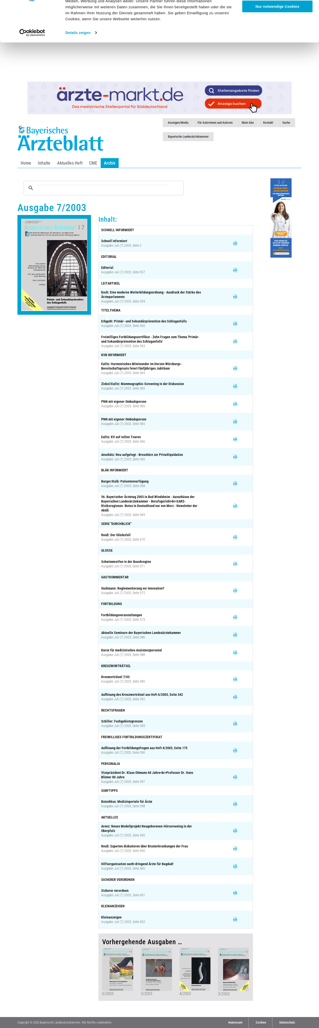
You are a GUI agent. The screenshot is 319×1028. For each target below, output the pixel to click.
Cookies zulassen (277, 12)
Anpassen (278, 27)
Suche (286, 122)
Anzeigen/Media (178, 122)
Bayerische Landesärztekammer (188, 136)
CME (93, 163)
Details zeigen (77, 68)
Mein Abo (248, 122)
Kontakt (268, 122)
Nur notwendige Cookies (277, 41)
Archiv (109, 163)
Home (26, 163)
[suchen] (103, 188)
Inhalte (44, 163)
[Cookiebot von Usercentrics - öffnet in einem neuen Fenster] (32, 68)
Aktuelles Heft (69, 163)
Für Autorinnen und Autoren (215, 122)
